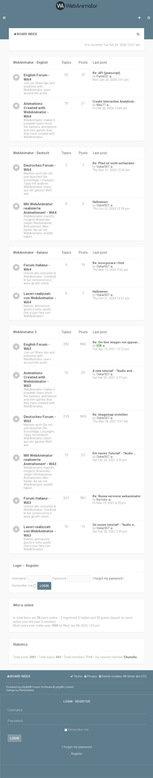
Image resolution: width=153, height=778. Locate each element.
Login (17, 566)
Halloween (100, 202)
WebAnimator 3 (24, 332)
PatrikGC (102, 76)
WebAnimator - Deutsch (31, 153)
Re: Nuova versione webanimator (117, 496)
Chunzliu (130, 657)
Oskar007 (103, 166)
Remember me (24, 585)
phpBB (25, 687)
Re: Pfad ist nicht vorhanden (113, 163)
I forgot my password (107, 578)
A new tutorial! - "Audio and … (114, 371)
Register (32, 566)
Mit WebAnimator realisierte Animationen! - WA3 (40, 459)
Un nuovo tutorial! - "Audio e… (114, 524)
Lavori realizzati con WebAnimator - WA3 (40, 531)
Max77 (101, 105)
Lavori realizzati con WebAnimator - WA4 (40, 298)
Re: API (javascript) (106, 73)
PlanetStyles (26, 690)
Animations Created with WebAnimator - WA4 (36, 109)
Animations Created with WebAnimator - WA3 (36, 379)
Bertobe (102, 499)
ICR (99, 345)
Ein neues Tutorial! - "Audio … (114, 453)
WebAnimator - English (30, 62)
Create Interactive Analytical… (114, 101)
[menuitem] (149, 18)
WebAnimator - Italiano (30, 253)
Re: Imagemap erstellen (110, 414)
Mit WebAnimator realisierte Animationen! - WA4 (40, 208)
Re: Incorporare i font (108, 263)
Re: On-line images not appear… (116, 342)
